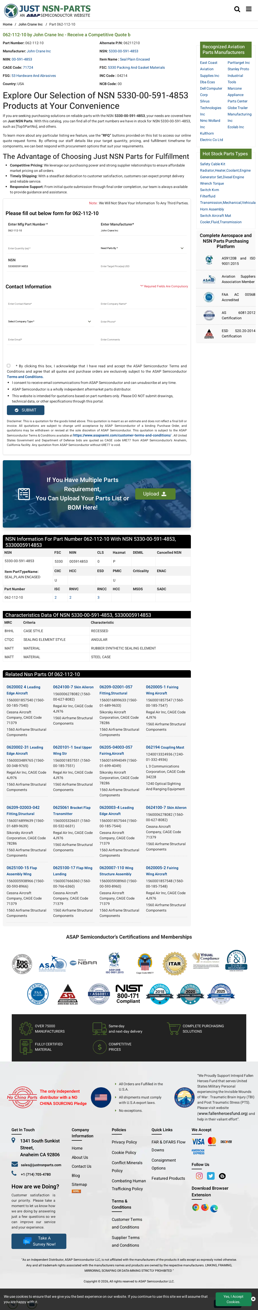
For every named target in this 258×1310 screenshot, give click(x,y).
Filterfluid (207, 196)
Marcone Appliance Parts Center (238, 95)
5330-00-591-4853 (123, 51)
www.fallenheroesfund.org (223, 1114)
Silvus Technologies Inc (210, 108)
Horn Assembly (212, 209)
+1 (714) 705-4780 (36, 1174)
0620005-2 (162, 871)
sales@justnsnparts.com (41, 1165)
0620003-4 (117, 811)
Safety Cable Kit (212, 164)
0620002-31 (25, 750)
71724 (28, 67)
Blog (76, 1176)
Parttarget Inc (239, 62)
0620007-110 (116, 871)
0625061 (72, 811)
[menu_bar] (248, 9)
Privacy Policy (124, 1142)
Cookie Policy (124, 1153)
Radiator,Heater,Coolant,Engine (225, 170)
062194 (165, 747)
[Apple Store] (196, 1207)
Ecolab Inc (236, 127)
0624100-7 (73, 687)
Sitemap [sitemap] (81, 1185)
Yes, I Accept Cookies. (233, 1299)
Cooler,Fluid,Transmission (221, 222)
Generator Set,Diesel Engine (222, 177)
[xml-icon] (76, 1192)
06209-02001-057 (116, 690)
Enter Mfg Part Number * (28, 224)
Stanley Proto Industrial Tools (238, 75)
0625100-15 (22, 871)
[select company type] (50, 322)
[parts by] (143, 248)
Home (8, 24)
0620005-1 (162, 690)
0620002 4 (23, 690)
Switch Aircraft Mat (215, 215)
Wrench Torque (212, 183)
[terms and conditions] (8, 365)
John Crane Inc (30, 24)
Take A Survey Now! (39, 1241)
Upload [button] (154, 494)
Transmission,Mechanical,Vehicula (228, 202)
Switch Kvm (209, 190)
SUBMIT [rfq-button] (25, 410)
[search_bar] (237, 9)
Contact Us (81, 1166)
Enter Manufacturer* (117, 224)
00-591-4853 (22, 59)
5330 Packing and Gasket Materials (136, 67)
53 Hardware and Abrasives (33, 75)
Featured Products (168, 1178)
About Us (80, 1157)
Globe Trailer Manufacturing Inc (240, 114)
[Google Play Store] (205, 1207)
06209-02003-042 (23, 811)
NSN (12, 260)
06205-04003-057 (116, 750)
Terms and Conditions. (25, 377)
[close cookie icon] (253, 1299)
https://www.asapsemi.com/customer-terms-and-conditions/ (122, 435)
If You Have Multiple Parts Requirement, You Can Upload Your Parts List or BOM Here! (82, 494)
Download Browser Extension (210, 1191)
